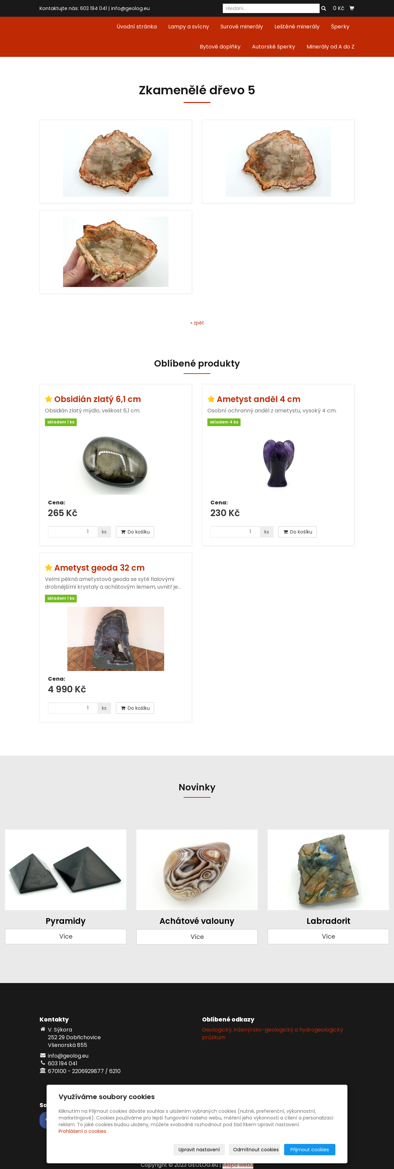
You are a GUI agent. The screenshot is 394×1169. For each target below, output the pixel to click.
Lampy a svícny (188, 26)
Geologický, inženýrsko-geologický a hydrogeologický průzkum (272, 1033)
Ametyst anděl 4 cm (259, 399)
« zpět (197, 322)
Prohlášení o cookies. (83, 1131)
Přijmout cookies (309, 1149)
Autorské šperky (273, 47)
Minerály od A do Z (330, 47)
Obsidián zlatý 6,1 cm (97, 399)
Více (65, 936)
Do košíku (135, 531)
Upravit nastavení (199, 1149)
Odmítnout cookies (256, 1149)
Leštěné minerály (297, 26)
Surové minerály (241, 26)
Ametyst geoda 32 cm (99, 567)
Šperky (340, 26)
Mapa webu (237, 1165)
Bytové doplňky (220, 47)
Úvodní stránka (137, 26)
